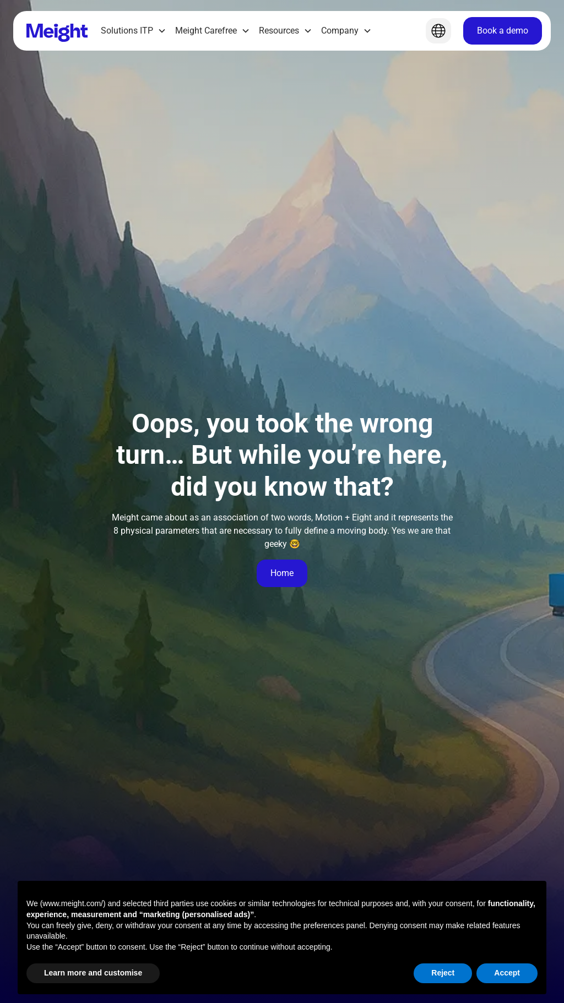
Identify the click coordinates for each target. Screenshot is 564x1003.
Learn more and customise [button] (93, 972)
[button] (133, 31)
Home (282, 573)
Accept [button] (507, 972)
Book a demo (502, 30)
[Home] (57, 31)
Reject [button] (442, 972)
